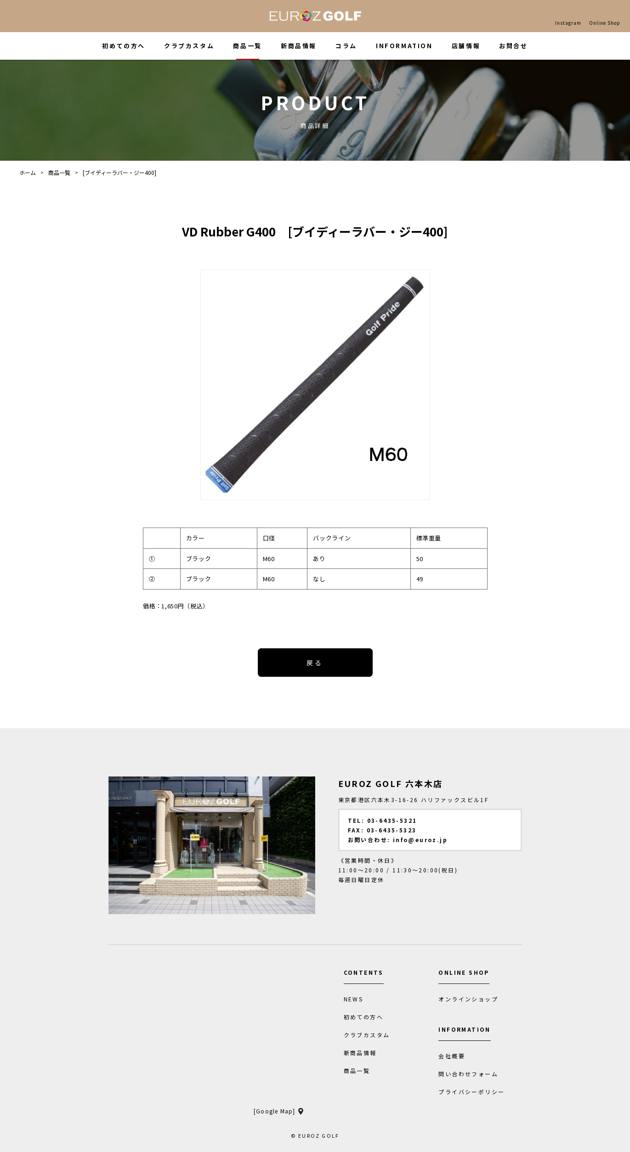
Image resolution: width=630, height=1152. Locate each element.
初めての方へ (123, 45)
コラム (346, 45)
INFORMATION (404, 45)
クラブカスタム (189, 45)
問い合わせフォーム (468, 1074)
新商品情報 (299, 45)
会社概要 (451, 1056)
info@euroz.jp (420, 839)
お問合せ (513, 45)
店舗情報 (466, 45)
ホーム (27, 172)
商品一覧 (247, 45)
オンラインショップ (468, 999)
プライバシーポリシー (471, 1092)
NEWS (353, 999)
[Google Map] (274, 1111)
